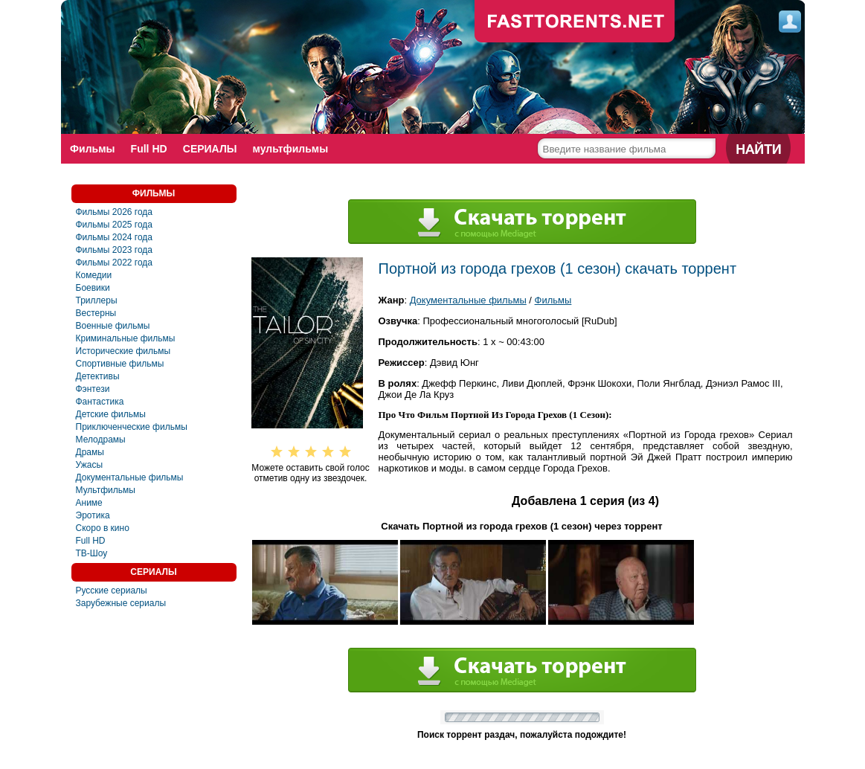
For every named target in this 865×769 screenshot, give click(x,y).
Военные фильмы (113, 326)
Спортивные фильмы (120, 363)
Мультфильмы (105, 490)
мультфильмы (293, 149)
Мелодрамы (101, 439)
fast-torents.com (575, 22)
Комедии (94, 275)
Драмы (90, 452)
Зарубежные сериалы (121, 603)
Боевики (93, 288)
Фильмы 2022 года (114, 262)
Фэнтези (93, 389)
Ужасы (89, 465)
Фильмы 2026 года (114, 212)
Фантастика (100, 401)
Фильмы (93, 149)
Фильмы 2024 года (114, 237)
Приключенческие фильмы (131, 427)
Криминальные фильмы (126, 338)
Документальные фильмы (130, 477)
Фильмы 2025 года (114, 224)
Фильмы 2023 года (114, 250)
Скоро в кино (102, 528)
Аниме (89, 503)
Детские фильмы (111, 414)
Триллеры (97, 300)
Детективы (98, 376)
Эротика (93, 515)
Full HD (150, 149)
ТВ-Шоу (92, 553)
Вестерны (96, 313)
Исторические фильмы (123, 351)
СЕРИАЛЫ (211, 149)
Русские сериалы (111, 590)
